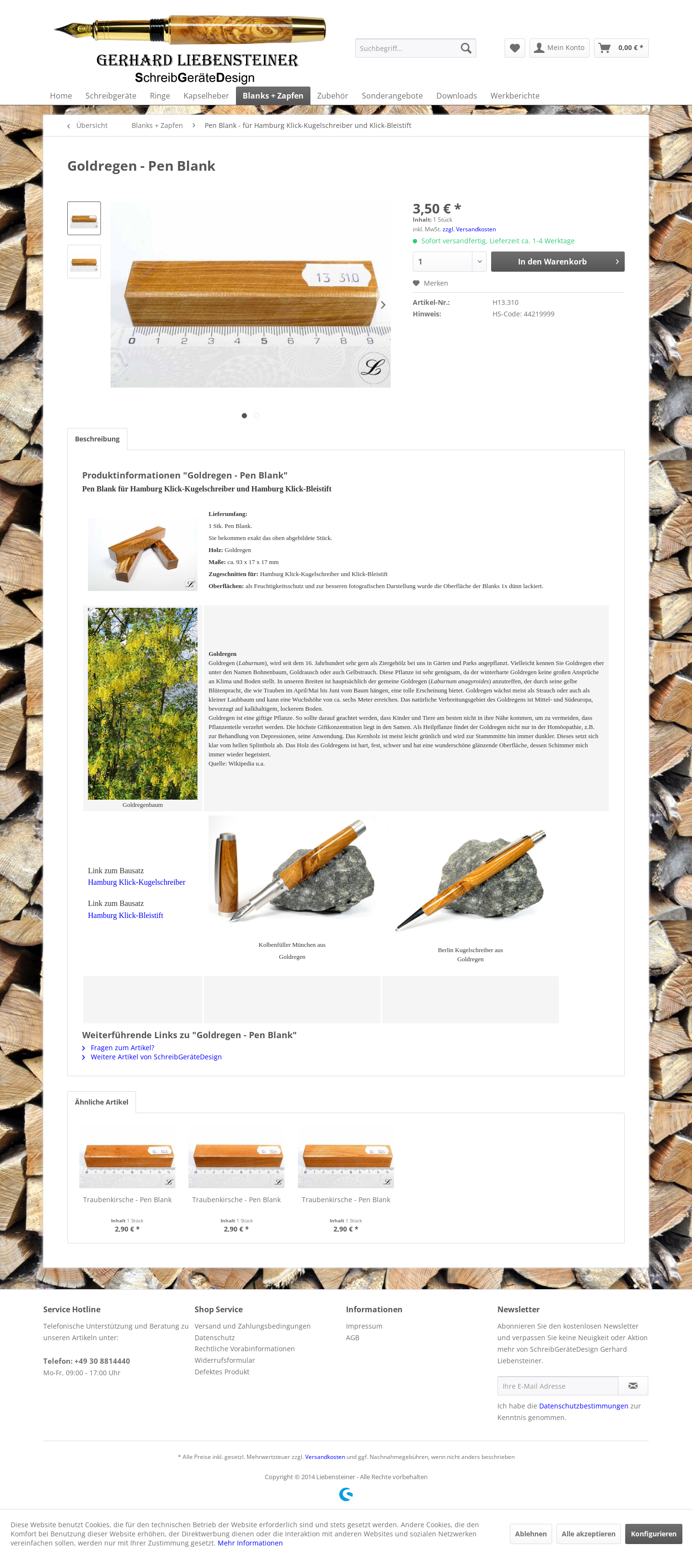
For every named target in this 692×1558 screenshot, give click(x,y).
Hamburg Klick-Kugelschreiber (136, 882)
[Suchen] (466, 48)
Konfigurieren (654, 1533)
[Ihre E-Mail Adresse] (557, 1385)
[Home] (61, 96)
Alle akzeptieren (589, 1533)
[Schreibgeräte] (111, 96)
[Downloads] (457, 96)
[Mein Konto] (560, 48)
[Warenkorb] (621, 48)
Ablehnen (531, 1533)
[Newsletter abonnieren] (633, 1385)
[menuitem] (415, 48)
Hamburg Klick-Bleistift (125, 915)
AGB (352, 1337)
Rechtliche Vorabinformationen (245, 1348)
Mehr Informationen (250, 1542)
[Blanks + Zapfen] (273, 96)
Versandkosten (325, 1457)
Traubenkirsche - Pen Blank (127, 1199)
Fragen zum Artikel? (118, 1047)
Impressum (364, 1326)
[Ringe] (160, 96)
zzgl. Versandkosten (469, 229)
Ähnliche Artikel (101, 1101)
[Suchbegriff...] (415, 48)
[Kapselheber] (206, 96)
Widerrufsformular (225, 1360)
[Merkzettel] (515, 48)
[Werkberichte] (515, 96)
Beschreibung (97, 438)
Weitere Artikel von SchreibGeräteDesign (152, 1056)
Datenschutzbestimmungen (584, 1405)
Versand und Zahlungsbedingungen (253, 1326)
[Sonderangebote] (392, 96)
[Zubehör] (332, 96)
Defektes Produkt (222, 1371)
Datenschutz (215, 1337)
